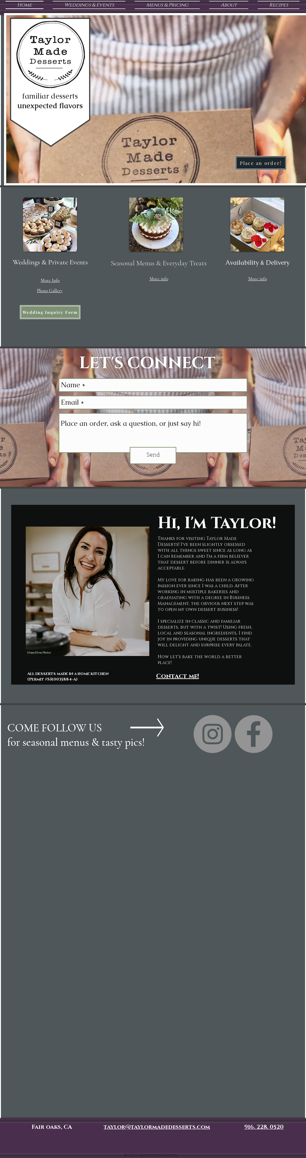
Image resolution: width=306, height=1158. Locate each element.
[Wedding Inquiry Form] (50, 312)
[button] (50, 280)
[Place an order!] (260, 163)
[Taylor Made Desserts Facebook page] (253, 734)
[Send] (153, 455)
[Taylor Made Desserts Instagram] (213, 734)
